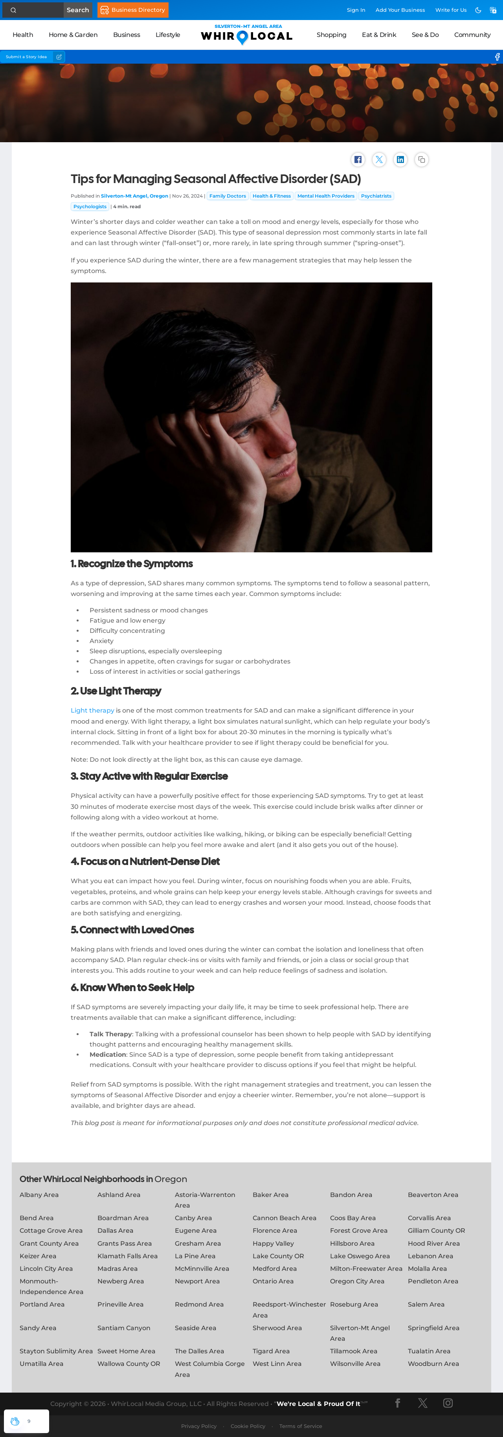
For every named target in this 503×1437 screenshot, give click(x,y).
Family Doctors (227, 196)
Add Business (400, 10)
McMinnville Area (202, 1268)
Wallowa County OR (128, 1363)
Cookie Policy (248, 1426)
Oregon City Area (357, 1281)
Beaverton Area (433, 1195)
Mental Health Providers (325, 196)
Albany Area (39, 1195)
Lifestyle (168, 34)
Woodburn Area (433, 1363)
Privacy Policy (199, 1426)
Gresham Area (198, 1243)
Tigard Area (271, 1351)
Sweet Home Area (126, 1351)
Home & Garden (73, 34)
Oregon (170, 1179)
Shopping (332, 34)
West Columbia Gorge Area (210, 1369)
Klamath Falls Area (127, 1256)
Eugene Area (196, 1230)
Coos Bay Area (353, 1218)
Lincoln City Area (46, 1268)
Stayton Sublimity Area (56, 1351)
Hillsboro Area (352, 1243)
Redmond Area (199, 1304)
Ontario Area (273, 1281)
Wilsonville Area (355, 1363)
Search (38, 10)
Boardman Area (123, 1218)
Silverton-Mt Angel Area (360, 1333)
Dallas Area (115, 1230)
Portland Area (42, 1304)
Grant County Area (49, 1243)
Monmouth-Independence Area (52, 1287)
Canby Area (193, 1218)
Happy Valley (273, 1243)
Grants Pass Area (124, 1243)
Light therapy (92, 710)
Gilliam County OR (436, 1230)
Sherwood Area (277, 1328)
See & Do (425, 34)
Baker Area (271, 1195)
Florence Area (275, 1230)
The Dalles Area (199, 1351)
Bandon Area (351, 1195)
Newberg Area (120, 1281)
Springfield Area (434, 1328)
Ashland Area (119, 1195)
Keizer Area (38, 1256)
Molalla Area (427, 1268)
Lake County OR (278, 1256)
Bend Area (37, 1218)
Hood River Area (434, 1243)
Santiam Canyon (124, 1328)
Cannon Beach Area (285, 1218)
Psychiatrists (376, 196)
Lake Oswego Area (360, 1256)
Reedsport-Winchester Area (289, 1310)
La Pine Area (195, 1256)
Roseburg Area (354, 1304)
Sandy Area (38, 1328)
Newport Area (197, 1281)
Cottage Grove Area (51, 1230)
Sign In (356, 10)
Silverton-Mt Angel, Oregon (134, 196)
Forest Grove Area (359, 1230)
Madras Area (117, 1268)
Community (472, 34)
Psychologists (89, 206)
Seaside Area (196, 1328)
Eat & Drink (379, 34)
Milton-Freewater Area (366, 1268)
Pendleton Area (433, 1281)
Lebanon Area (430, 1256)
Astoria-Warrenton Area (205, 1200)
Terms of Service (300, 1426)
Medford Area (275, 1268)
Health (23, 34)
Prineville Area (120, 1304)
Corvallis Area (429, 1218)
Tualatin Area (429, 1351)
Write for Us (451, 10)
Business (126, 34)
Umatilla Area (42, 1363)
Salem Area (426, 1304)
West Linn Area (277, 1363)
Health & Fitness (272, 196)
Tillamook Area (354, 1351)
